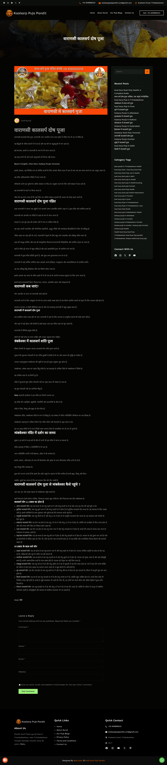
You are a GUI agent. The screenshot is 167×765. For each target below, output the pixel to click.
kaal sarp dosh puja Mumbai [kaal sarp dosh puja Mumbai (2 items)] (124, 186)
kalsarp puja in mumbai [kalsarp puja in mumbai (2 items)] (123, 225)
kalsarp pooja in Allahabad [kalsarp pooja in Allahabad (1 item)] (124, 216)
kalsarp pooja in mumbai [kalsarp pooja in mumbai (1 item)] (123, 219)
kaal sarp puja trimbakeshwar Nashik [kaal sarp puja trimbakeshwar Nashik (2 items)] (128, 212)
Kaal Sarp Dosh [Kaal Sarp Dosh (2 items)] (120, 170)
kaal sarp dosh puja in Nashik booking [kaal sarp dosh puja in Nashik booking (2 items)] (128, 183)
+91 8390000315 (88, 3)
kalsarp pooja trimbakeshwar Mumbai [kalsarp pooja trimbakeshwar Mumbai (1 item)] (128, 222)
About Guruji (62, 730)
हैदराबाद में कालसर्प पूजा (123, 129)
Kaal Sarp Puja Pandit (95, 760)
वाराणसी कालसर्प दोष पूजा (123, 136)
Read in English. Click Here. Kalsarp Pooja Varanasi (37, 164)
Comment (24, 627)
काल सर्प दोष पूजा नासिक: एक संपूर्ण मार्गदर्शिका (131, 96)
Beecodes (78, 760)
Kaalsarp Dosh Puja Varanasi (127, 133)
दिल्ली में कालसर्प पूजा (122, 149)
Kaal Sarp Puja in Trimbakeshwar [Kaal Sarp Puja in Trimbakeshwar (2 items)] (126, 202)
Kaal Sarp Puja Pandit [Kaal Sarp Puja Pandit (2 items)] (122, 209)
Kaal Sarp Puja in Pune (124, 106)
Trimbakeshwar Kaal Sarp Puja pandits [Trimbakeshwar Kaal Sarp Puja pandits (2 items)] (128, 235)
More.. (23, 744)
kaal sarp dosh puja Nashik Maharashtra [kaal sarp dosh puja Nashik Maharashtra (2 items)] (129, 193)
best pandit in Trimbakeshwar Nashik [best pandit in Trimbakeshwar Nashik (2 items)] (127, 166)
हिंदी (21, 600)
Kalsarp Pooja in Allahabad (126, 113)
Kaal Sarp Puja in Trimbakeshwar (129, 100)
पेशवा (16, 395)
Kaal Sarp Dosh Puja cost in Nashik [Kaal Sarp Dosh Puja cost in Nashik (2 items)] (127, 173)
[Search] (147, 71)
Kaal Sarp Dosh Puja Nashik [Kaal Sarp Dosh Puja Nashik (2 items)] (124, 189)
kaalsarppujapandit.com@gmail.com (117, 3)
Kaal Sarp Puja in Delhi (124, 146)
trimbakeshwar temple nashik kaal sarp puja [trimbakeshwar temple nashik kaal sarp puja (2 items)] (130, 238)
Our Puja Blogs (63, 733)
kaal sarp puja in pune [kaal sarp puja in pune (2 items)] (122, 199)
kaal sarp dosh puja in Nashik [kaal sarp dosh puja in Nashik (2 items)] (125, 179)
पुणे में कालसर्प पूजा (121, 110)
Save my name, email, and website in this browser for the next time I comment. (56, 684)
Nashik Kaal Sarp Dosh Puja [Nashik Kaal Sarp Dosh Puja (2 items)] (124, 232)
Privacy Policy (63, 737)
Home (59, 726)
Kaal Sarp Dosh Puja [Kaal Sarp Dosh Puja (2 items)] (134, 170)
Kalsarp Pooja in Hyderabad (127, 126)
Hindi (16, 600)
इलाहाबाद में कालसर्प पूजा (123, 116)
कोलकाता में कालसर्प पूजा (123, 123)
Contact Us (62, 744)
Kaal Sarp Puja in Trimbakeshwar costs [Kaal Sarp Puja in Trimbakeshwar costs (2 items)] (128, 206)
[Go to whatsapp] (162, 760)
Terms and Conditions (66, 741)
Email (22, 659)
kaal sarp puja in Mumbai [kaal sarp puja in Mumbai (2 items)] (123, 196)
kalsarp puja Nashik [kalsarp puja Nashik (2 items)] (121, 229)
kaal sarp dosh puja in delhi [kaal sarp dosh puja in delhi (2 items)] (124, 176)
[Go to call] (5, 760)
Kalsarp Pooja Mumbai (124, 139)
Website (22, 672)
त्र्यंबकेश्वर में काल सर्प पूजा (123, 103)
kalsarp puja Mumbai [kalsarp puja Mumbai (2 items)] (140, 225)
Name (22, 646)
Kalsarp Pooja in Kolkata (125, 119)
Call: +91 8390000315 (151, 13)
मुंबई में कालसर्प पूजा (121, 142)
